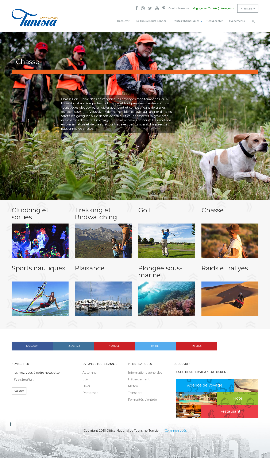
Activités (229, 63)
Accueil (215, 63)
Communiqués (176, 430)
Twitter (155, 346)
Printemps (90, 393)
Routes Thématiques (186, 21)
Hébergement (139, 379)
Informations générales (145, 372)
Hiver (86, 386)
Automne (89, 372)
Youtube (114, 346)
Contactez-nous (179, 8)
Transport (135, 393)
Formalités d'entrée (142, 399)
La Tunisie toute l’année (151, 21)
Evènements (237, 21)
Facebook (32, 346)
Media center (214, 21)
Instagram (73, 346)
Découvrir (123, 21)
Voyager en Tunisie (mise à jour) (213, 8)
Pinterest (196, 346)
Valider (19, 391)
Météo (133, 386)
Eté (85, 379)
